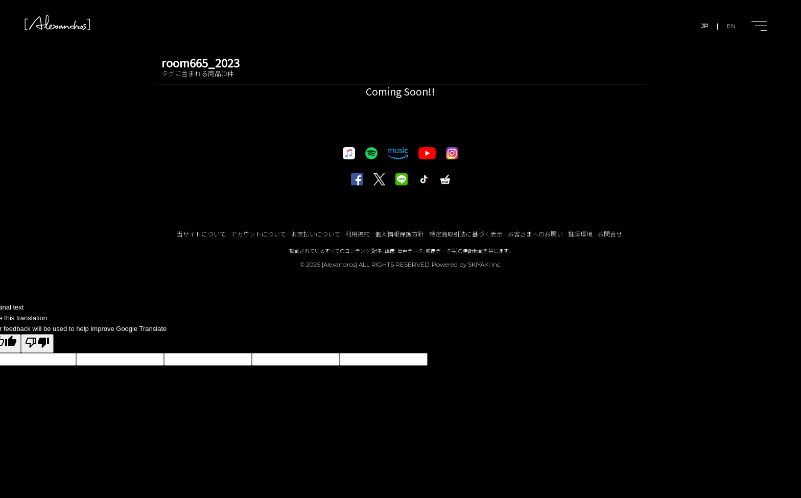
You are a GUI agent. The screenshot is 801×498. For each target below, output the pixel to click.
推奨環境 (580, 233)
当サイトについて (201, 233)
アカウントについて (258, 233)
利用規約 (357, 233)
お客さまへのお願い (535, 233)
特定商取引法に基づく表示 (466, 233)
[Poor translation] (37, 343)
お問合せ (610, 233)
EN (731, 26)
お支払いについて (315, 233)
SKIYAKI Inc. (484, 264)
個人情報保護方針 (399, 233)
